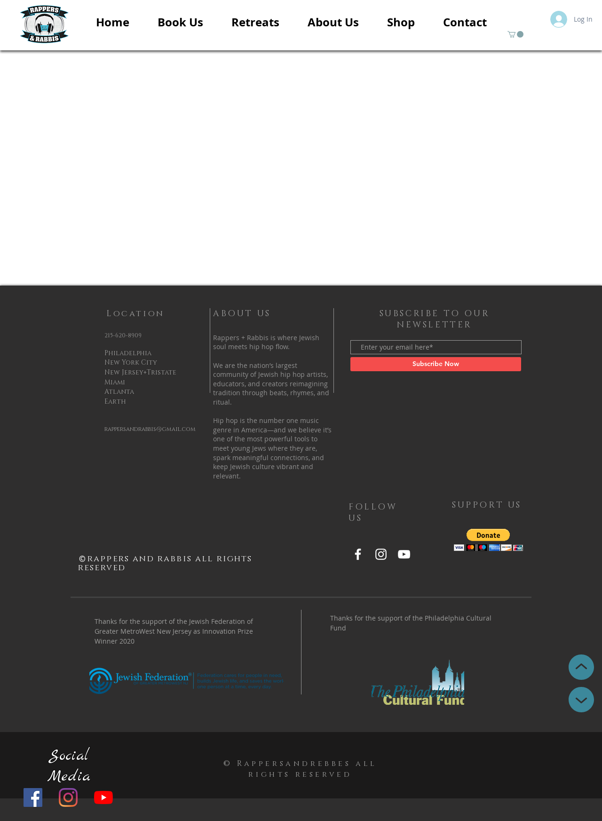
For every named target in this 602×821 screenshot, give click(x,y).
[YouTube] (103, 797)
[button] (515, 34)
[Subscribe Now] (435, 364)
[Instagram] (68, 797)
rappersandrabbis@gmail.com (150, 429)
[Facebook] (33, 797)
